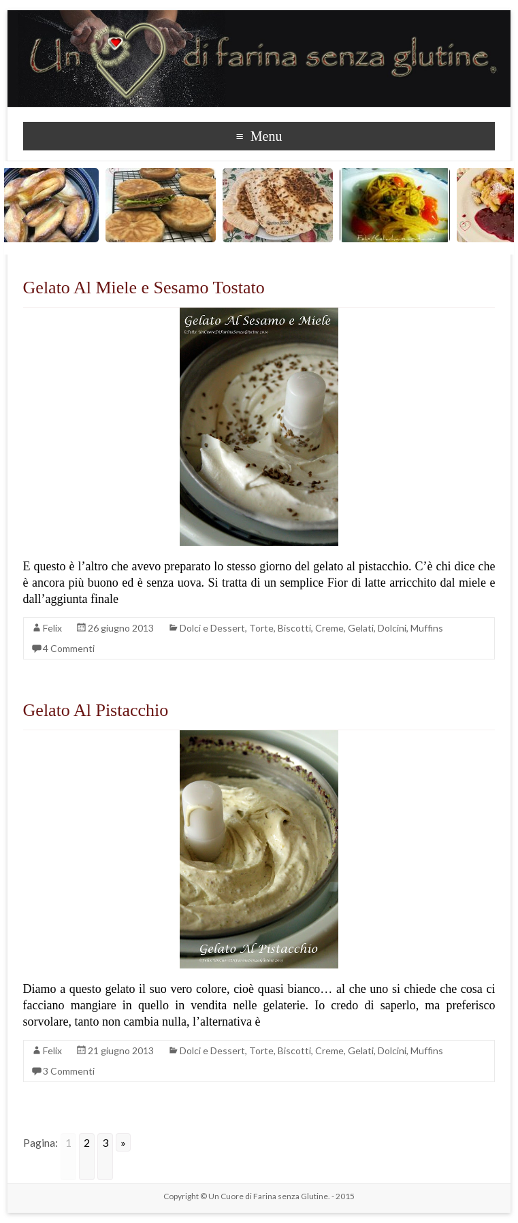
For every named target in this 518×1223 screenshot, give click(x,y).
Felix (52, 628)
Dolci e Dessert (212, 628)
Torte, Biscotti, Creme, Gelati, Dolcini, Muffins (346, 628)
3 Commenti (69, 1071)
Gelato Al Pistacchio (96, 710)
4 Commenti (69, 648)
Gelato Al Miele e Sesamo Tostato (144, 287)
